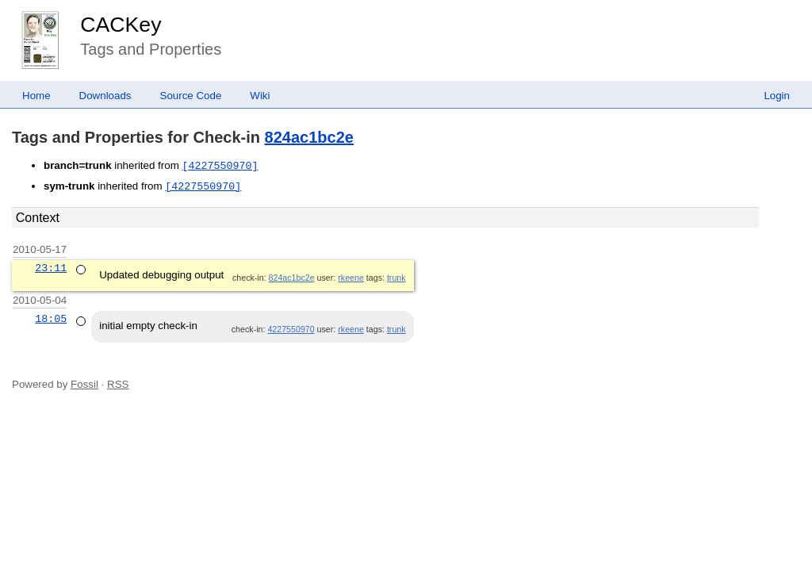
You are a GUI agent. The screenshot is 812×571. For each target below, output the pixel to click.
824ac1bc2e (309, 137)
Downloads (105, 96)
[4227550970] (220, 166)
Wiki (260, 96)
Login (777, 96)
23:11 (51, 268)
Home (36, 96)
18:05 (51, 319)
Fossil (84, 384)
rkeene (351, 277)
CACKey (120, 24)
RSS (117, 384)
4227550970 (290, 329)
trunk (396, 277)
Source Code (191, 96)
